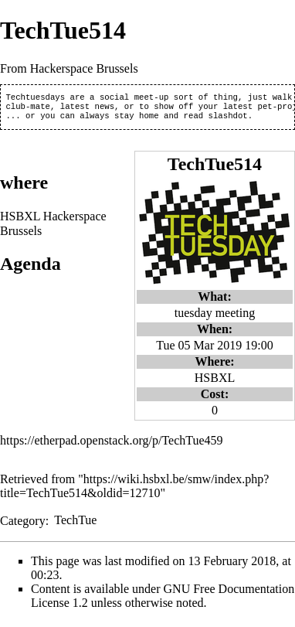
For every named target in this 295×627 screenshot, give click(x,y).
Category (23, 524)
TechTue (75, 524)
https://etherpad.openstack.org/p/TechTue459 (111, 445)
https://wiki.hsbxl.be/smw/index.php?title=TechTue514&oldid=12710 (134, 490)
